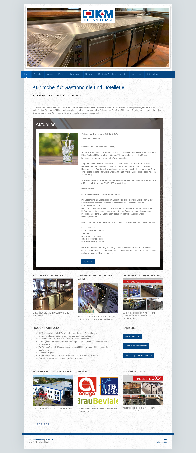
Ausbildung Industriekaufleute (138, 355)
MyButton (88, 261)
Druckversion (36, 439)
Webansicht (162, 442)
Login (164, 439)
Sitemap (49, 439)
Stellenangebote (132, 336)
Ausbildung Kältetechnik (136, 346)
